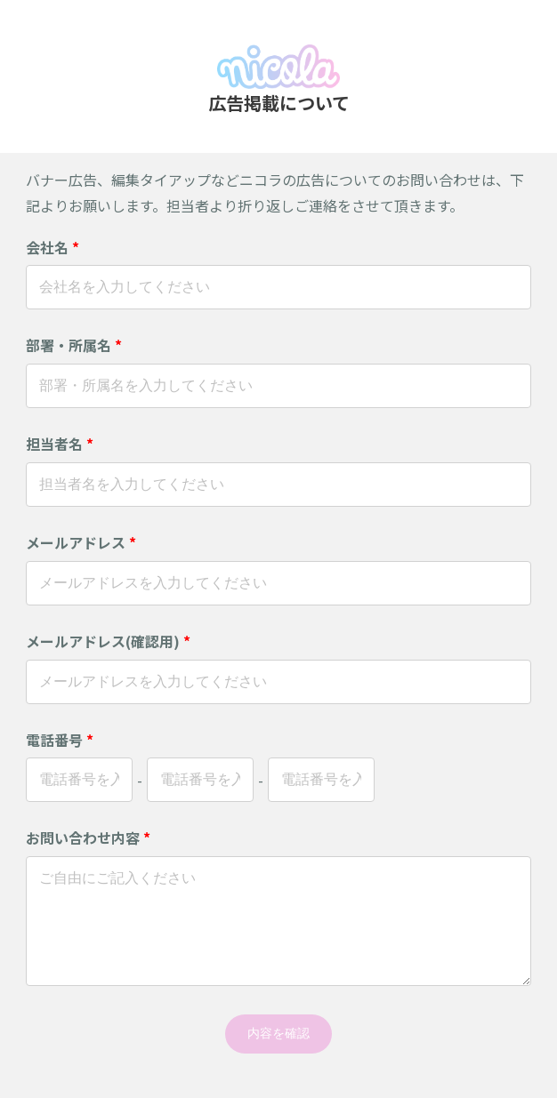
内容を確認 (278, 1033)
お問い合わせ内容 (88, 837)
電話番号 (59, 739)
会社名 (52, 247)
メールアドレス (81, 542)
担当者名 (59, 443)
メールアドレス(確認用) (108, 641)
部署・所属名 (74, 345)
